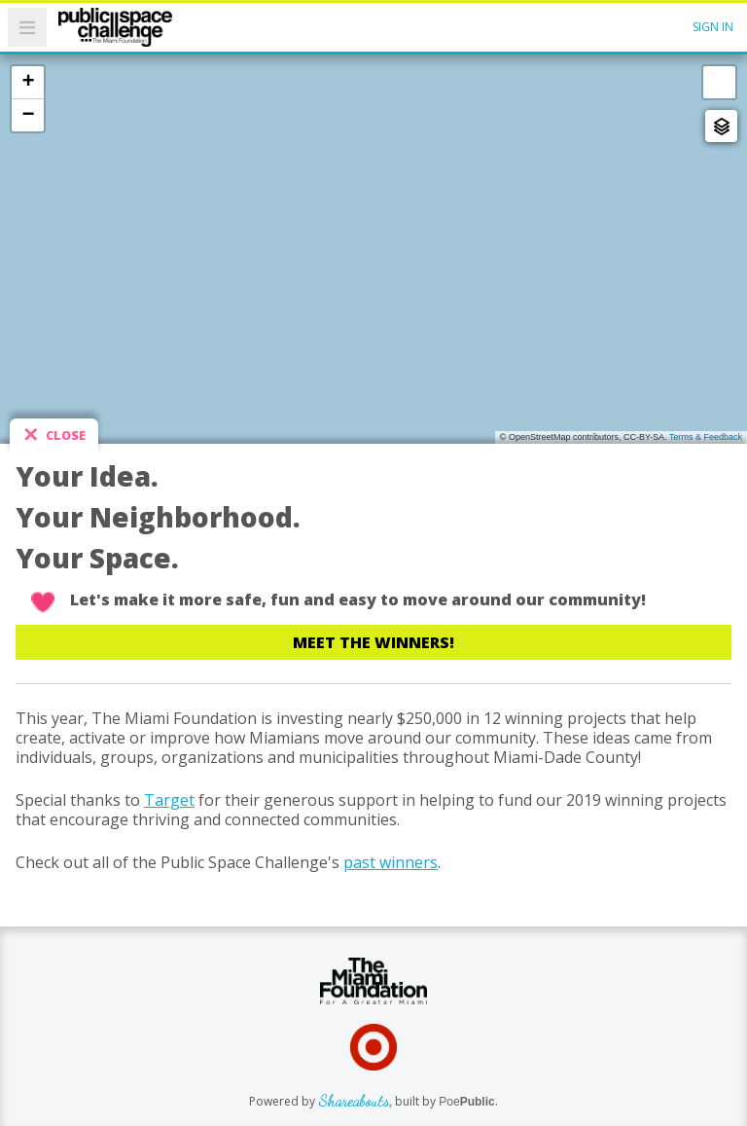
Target (169, 800)
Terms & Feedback (705, 437)
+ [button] (27, 81)
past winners (390, 862)
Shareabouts (353, 1100)
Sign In (713, 26)
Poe (466, 1101)
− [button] (27, 114)
